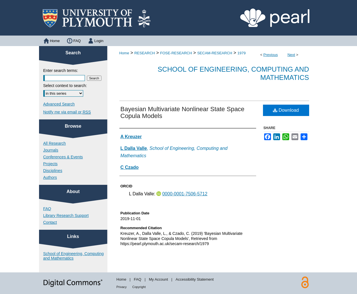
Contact (50, 222)
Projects (50, 164)
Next (291, 55)
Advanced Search (59, 104)
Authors (50, 177)
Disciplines (52, 170)
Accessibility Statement (195, 279)
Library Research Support (66, 215)
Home (124, 53)
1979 (241, 53)
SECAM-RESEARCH (214, 53)
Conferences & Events (63, 157)
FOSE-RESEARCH (176, 53)
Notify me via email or (67, 112)
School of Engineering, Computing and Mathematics (73, 255)
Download (286, 110)
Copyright (139, 287)
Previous (270, 55)
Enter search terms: (60, 70)
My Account (158, 279)
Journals (50, 150)
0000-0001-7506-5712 (184, 193)
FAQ (47, 208)
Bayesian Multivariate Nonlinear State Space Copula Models (182, 112)
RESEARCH (144, 53)
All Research (54, 143)
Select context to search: (65, 85)
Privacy (122, 287)
